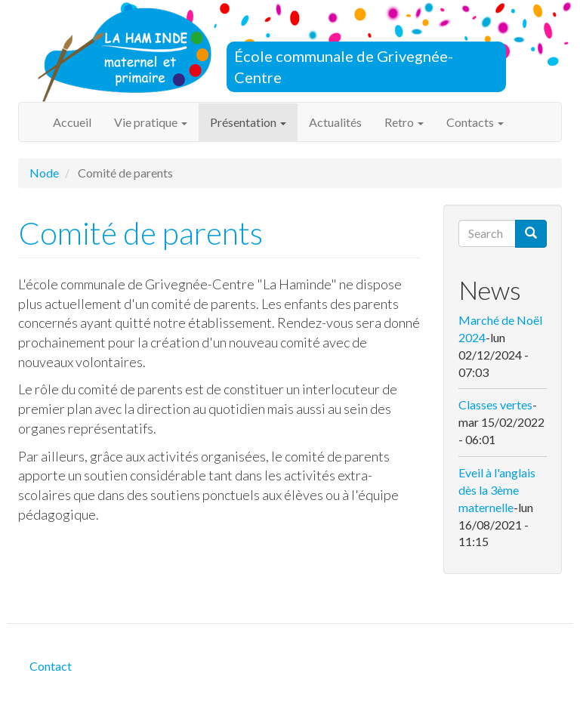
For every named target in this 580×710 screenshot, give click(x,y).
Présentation (248, 122)
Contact (50, 666)
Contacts (475, 122)
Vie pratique (150, 122)
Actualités (335, 122)
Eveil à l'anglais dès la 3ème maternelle (496, 489)
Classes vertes (495, 404)
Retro (404, 122)
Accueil (72, 122)
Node (44, 172)
